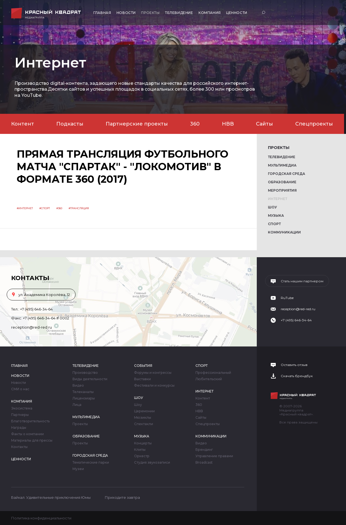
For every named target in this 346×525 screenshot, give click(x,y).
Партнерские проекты (137, 124)
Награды (18, 427)
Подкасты (69, 124)
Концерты (143, 443)
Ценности (236, 13)
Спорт (274, 224)
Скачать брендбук (297, 376)
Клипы (140, 449)
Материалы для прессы (31, 440)
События (143, 365)
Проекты (150, 13)
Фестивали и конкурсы (154, 385)
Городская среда (286, 174)
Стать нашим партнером (302, 281)
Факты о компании (27, 434)
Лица (76, 404)
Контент (22, 124)
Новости (126, 13)
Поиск (264, 12)
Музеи (78, 469)
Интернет (277, 199)
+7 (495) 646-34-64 (36, 309)
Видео (78, 385)
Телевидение (179, 13)
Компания (210, 13)
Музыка (276, 215)
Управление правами (214, 456)
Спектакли (143, 424)
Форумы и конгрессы (152, 372)
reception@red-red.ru (31, 327)
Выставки (142, 379)
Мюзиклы (142, 417)
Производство (85, 372)
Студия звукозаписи (152, 462)
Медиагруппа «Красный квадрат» (46, 13)
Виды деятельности (89, 379)
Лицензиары (83, 398)
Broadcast (204, 462)
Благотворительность (30, 421)
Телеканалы (83, 392)
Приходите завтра (122, 497)
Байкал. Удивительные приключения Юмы (51, 497)
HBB (228, 124)
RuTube (287, 298)
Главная (102, 13)
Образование (282, 182)
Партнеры (20, 414)
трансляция (79, 208)
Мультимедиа (282, 165)
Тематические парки (90, 462)
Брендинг (204, 449)
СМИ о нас (20, 389)
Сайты (264, 124)
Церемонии (144, 411)
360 (195, 124)
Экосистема (21, 408)
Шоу (272, 207)
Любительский (208, 379)
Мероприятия (282, 190)
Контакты (19, 447)
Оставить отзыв (294, 365)
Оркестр (141, 456)
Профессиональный (213, 372)
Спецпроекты (314, 124)
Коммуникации (284, 232)
